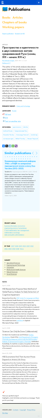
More (22, 249)
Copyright (22, 410)
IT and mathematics (10, 230)
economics (21, 226)
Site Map (5, 413)
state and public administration (14, 235)
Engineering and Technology (16, 265)
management (24, 230)
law (19, 230)
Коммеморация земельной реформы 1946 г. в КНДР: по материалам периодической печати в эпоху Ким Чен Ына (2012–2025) (20, 165)
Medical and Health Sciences (16, 269)
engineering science (11, 228)
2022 (31, 246)
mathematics (8, 232)
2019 (13, 249)
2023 (28, 246)
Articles (18, 17)
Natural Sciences (12, 272)
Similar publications (17, 153)
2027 (12, 246)
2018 (17, 249)
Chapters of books (14, 22)
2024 (24, 246)
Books (6, 17)
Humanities (10, 267)
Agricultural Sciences (13, 263)
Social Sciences (12, 274)
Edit (39, 416)
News (4, 282)
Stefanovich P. (6, 63)
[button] (5, 157)
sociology (16, 232)
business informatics (10, 226)
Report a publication (8, 34)
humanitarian (22, 228)
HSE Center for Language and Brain (27, 298)
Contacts (15, 410)
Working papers (13, 27)
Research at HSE (20, 34)
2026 (16, 246)
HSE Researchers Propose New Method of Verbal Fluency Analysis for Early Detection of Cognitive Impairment (20, 291)
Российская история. (8, 61)
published (20, 320)
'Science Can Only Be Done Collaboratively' (20, 331)
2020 (10, 249)
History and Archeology (23, 106)
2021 (6, 249)
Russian (14, 111)
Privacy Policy (31, 410)
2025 (20, 246)
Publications (19, 9)
